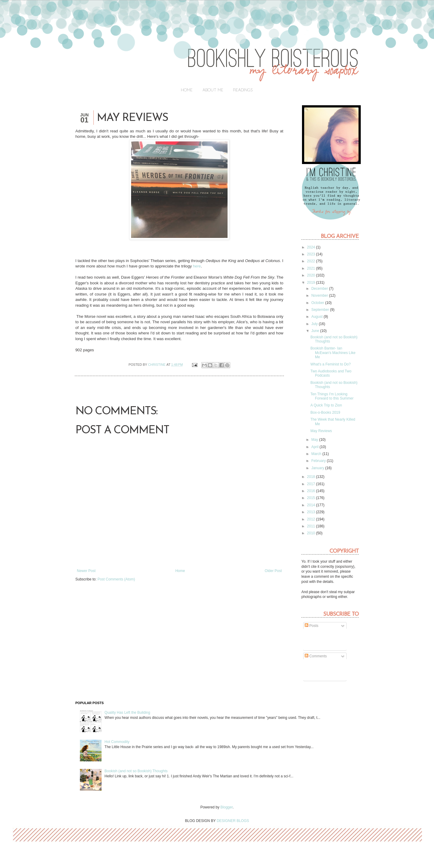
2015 (311, 498)
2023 (311, 254)
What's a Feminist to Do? (330, 364)
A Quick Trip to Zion (326, 405)
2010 (311, 533)
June (315, 331)
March (316, 454)
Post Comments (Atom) (116, 579)
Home (187, 90)
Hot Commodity (117, 742)
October (318, 303)
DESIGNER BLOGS (233, 821)
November (320, 295)
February (319, 461)
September (320, 310)
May (315, 440)
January (318, 468)
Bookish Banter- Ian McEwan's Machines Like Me (332, 352)
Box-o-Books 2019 (325, 412)
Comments (316, 656)
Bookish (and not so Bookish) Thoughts (136, 771)
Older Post (273, 571)
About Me (213, 90)
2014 (311, 505)
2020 (311, 275)
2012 (311, 519)
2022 (311, 261)
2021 (311, 268)
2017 (311, 484)
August (317, 317)
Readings (243, 90)
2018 (311, 477)
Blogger (226, 807)
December (320, 288)
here (197, 266)
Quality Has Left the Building (127, 712)
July (315, 324)
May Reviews (321, 431)
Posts (311, 626)
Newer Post (86, 571)
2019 (311, 282)
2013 (311, 512)
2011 (311, 526)
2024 (311, 247)
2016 (311, 491)
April (315, 447)
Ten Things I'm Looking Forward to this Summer (332, 396)
